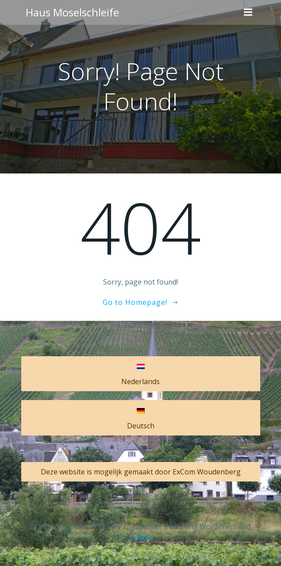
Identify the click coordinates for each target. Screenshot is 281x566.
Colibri (140, 538)
